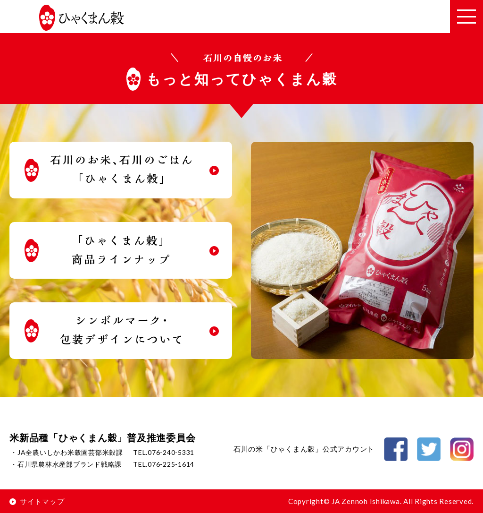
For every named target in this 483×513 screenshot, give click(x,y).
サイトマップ (36, 501)
